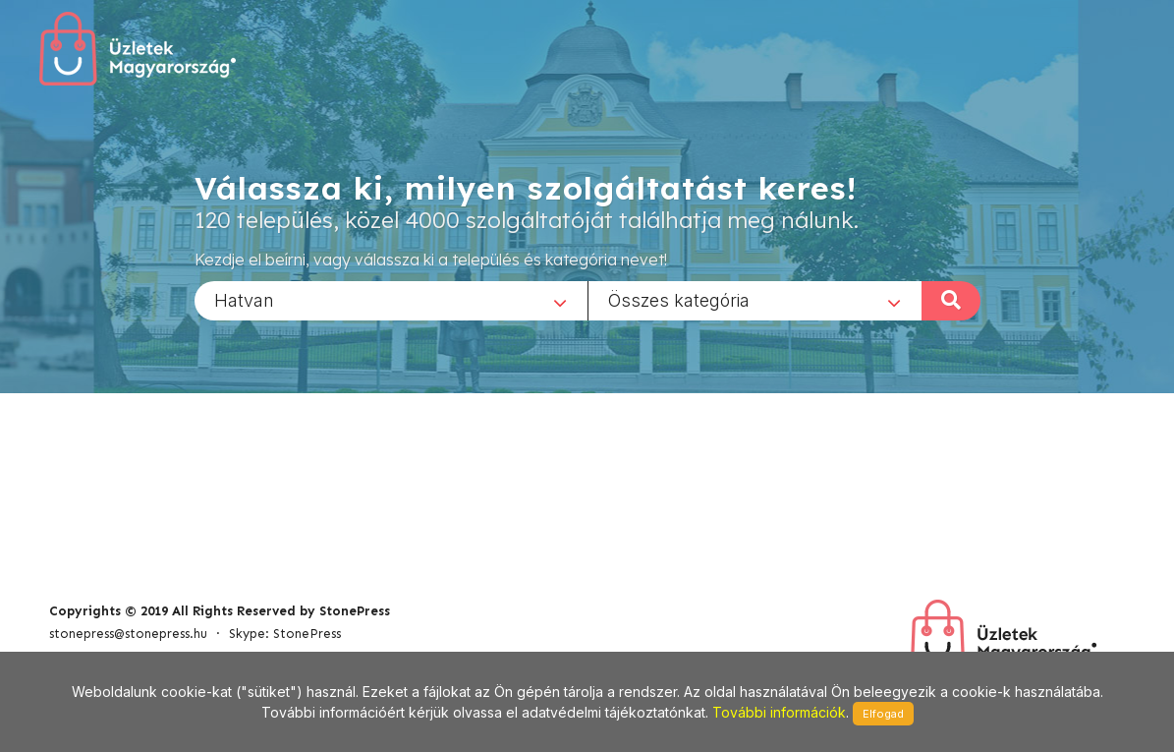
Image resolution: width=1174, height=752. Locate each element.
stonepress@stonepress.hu (128, 633)
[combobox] (391, 299)
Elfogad (883, 714)
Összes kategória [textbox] (679, 299)
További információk (779, 712)
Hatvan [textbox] (244, 299)
